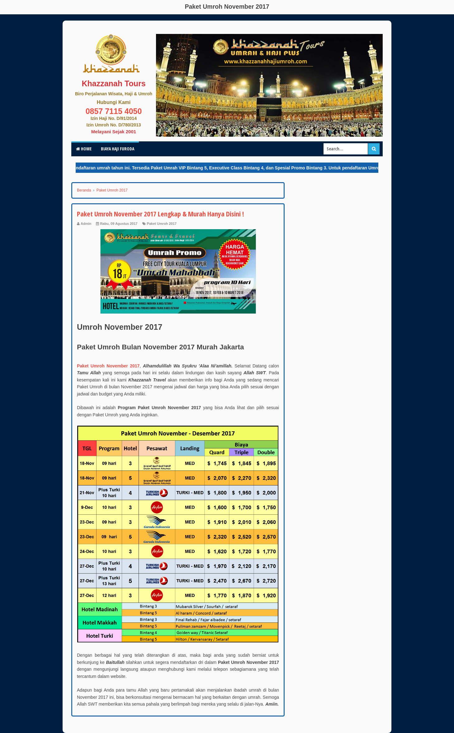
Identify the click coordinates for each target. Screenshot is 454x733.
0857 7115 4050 (114, 111)
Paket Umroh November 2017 (108, 365)
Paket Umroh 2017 (162, 223)
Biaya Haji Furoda (117, 149)
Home (84, 149)
